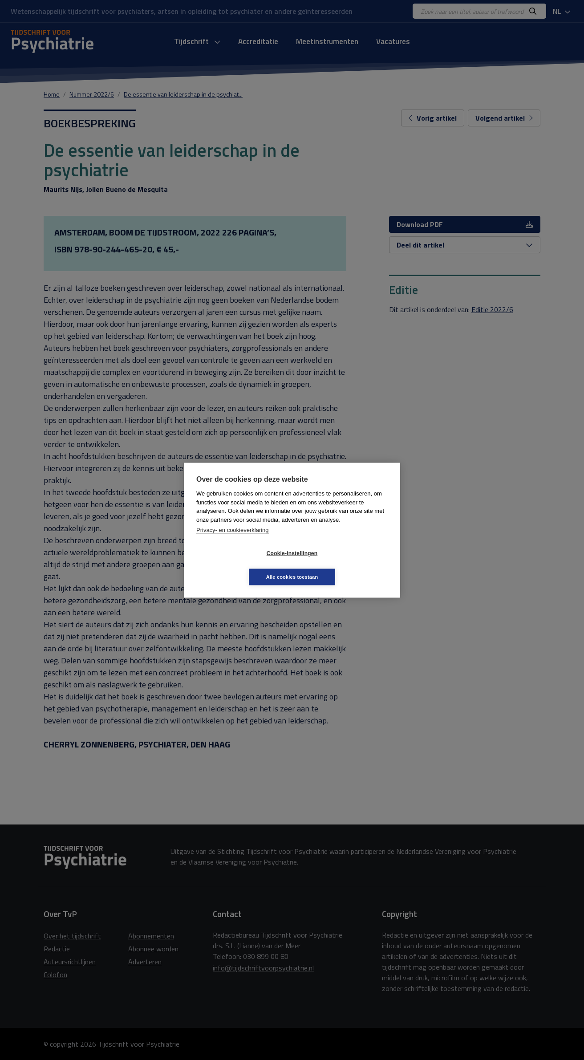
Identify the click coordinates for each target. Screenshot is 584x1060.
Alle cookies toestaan (345, 565)
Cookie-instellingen (239, 565)
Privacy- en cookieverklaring (232, 541)
